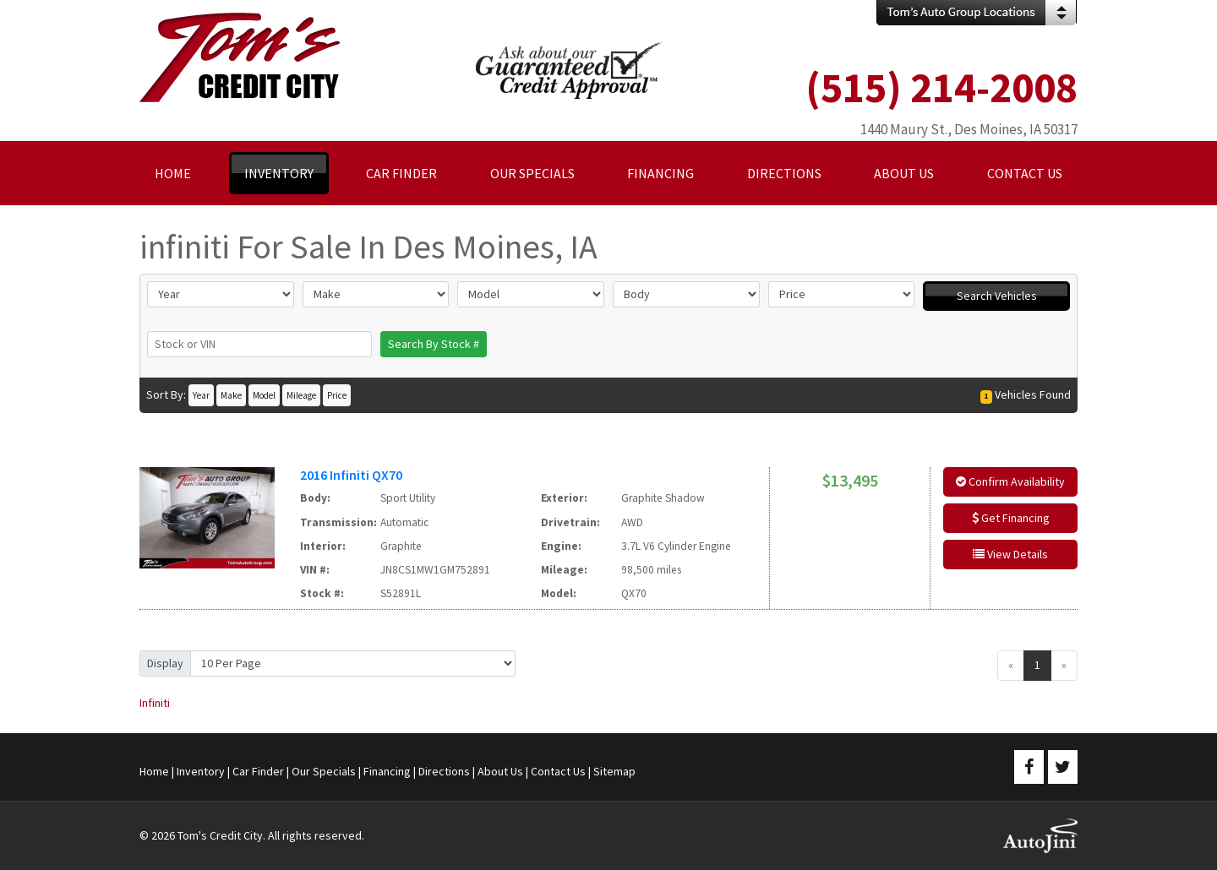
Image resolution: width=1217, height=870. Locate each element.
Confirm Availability (1010, 481)
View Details (1010, 554)
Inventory (201, 771)
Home (154, 771)
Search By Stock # (433, 343)
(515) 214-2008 (941, 87)
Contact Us (558, 771)
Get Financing (1011, 517)
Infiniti (154, 702)
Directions (444, 771)
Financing (387, 771)
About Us (500, 771)
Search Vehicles (997, 295)
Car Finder (258, 771)
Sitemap (614, 771)
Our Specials (324, 771)
